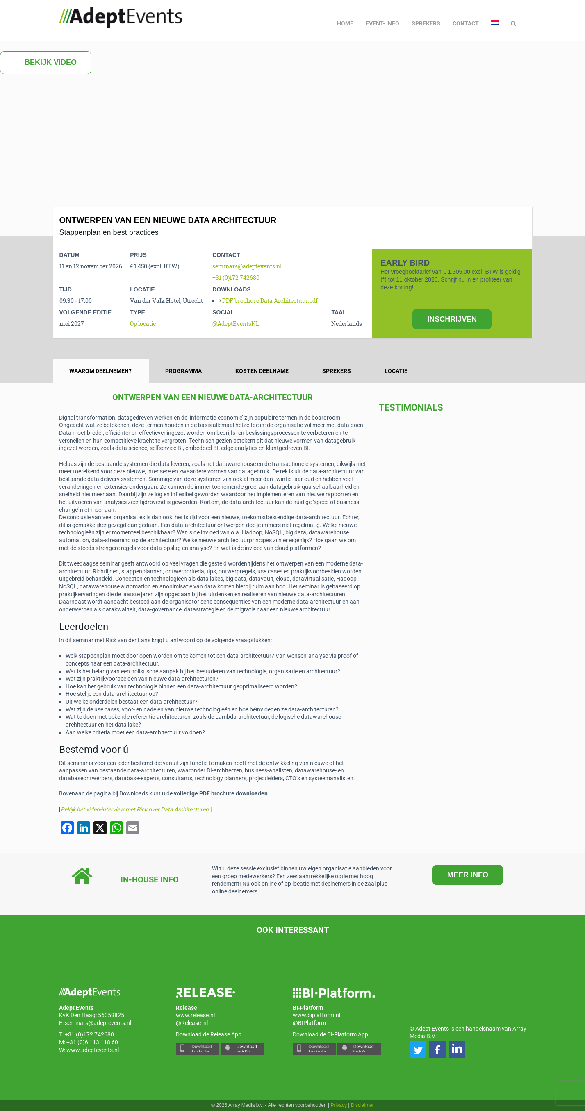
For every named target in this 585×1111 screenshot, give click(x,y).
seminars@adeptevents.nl (247, 266)
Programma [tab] (183, 371)
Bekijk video (46, 63)
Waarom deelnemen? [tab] (100, 371)
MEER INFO (467, 875)
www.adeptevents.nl (92, 1050)
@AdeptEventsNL (235, 323)
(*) (383, 279)
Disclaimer (362, 1105)
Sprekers (426, 23)
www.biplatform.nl (316, 1015)
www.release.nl (195, 1015)
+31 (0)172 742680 (235, 278)
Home (345, 23)
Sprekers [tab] (336, 371)
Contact (466, 23)
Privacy (339, 1105)
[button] (418, 1049)
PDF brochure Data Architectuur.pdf (270, 300)
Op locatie (143, 323)
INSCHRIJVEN (452, 319)
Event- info (382, 23)
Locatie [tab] (396, 371)
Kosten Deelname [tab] (262, 371)
